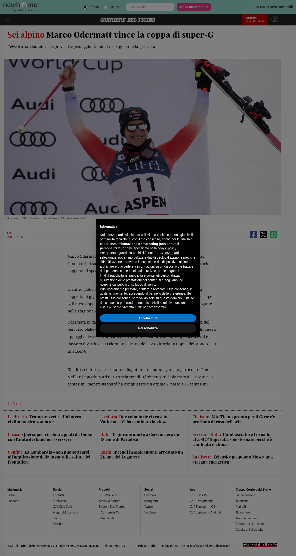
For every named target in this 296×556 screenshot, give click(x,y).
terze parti (171, 253)
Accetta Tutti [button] (148, 318)
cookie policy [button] (167, 248)
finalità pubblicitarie (113, 275)
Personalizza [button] (148, 328)
